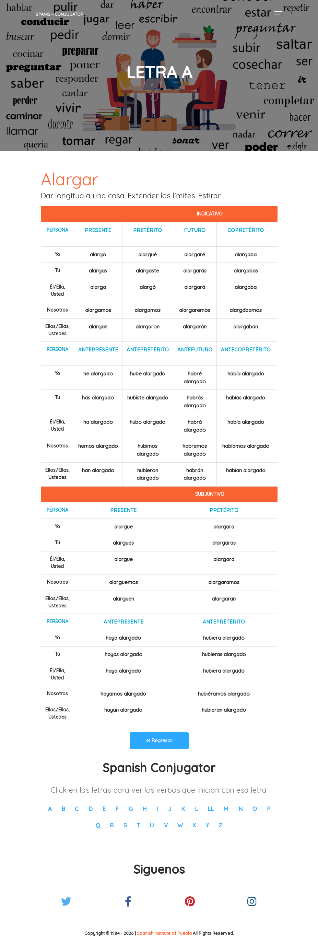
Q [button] (98, 825)
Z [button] (220, 825)
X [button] (194, 825)
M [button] (225, 808)
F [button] (117, 808)
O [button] (254, 808)
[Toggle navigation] (276, 14)
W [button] (180, 825)
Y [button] (207, 825)
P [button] (268, 808)
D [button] (91, 808)
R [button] (112, 825)
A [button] (50, 808)
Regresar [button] (159, 740)
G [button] (131, 808)
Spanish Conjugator (59, 14)
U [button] (152, 825)
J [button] (170, 808)
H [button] (144, 808)
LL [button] (211, 808)
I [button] (157, 808)
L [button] (196, 808)
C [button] (77, 808)
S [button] (125, 825)
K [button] (183, 808)
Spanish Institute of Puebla (164, 933)
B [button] (63, 808)
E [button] (104, 808)
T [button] (138, 825)
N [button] (240, 808)
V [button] (166, 825)
